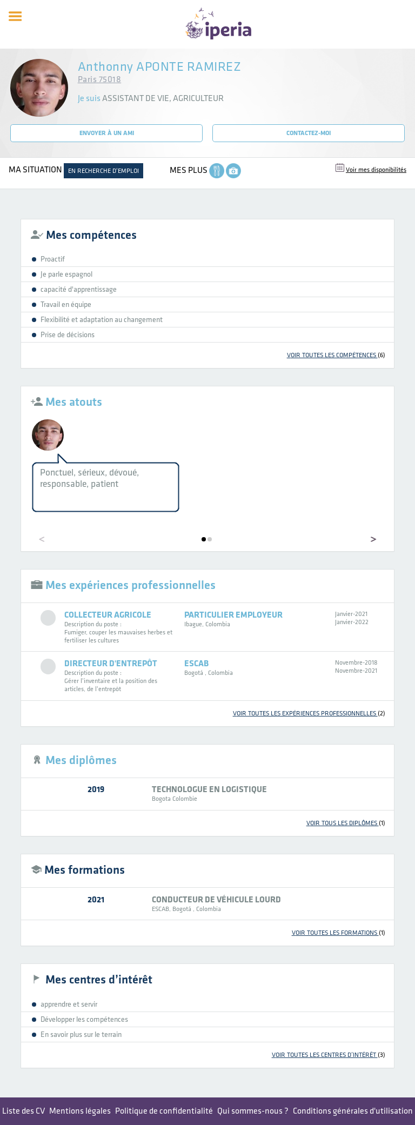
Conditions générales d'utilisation (353, 1111)
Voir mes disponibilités (376, 170)
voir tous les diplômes (345, 823)
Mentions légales (80, 1111)
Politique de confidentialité (164, 1111)
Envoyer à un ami (106, 133)
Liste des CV (23, 1111)
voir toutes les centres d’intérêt (328, 1055)
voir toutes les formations (338, 933)
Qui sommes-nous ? (253, 1111)
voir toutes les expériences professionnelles (309, 713)
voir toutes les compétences (336, 355)
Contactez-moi (308, 133)
